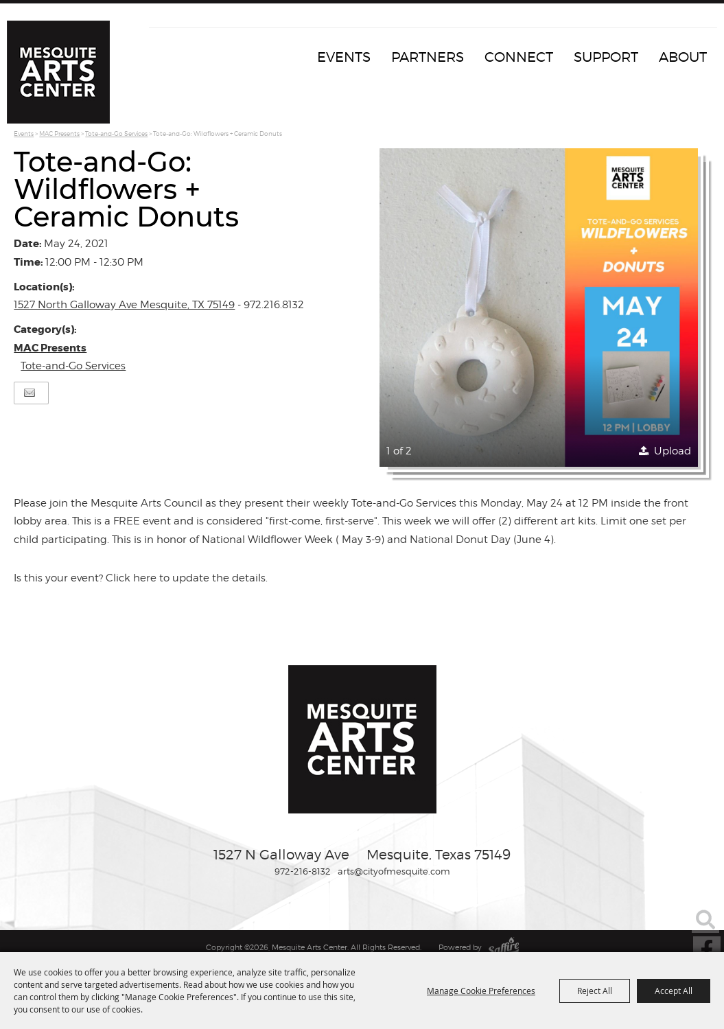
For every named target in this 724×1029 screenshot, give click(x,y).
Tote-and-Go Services (116, 133)
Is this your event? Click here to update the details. (141, 578)
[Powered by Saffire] (503, 947)
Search (705, 919)
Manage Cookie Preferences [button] (481, 990)
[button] (538, 307)
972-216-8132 (303, 871)
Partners (427, 57)
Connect (518, 57)
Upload (672, 451)
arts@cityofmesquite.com (394, 871)
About (683, 57)
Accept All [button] (673, 990)
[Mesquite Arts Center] (58, 72)
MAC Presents (59, 133)
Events (344, 57)
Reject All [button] (594, 990)
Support (606, 57)
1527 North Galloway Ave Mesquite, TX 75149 (124, 305)
